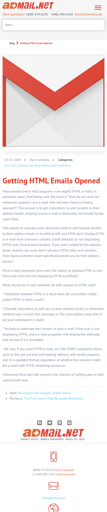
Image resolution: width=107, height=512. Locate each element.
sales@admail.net (53, 498)
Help (82, 439)
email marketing (60, 165)
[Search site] (53, 25)
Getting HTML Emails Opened (36, 43)
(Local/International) (76, 14)
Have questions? (26, 14)
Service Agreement (52, 439)
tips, (7, 165)
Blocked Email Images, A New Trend (44, 393)
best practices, (20, 165)
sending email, (39, 165)
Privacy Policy (30, 439)
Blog (12, 43)
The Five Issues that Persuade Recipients (53, 398)
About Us (71, 439)
